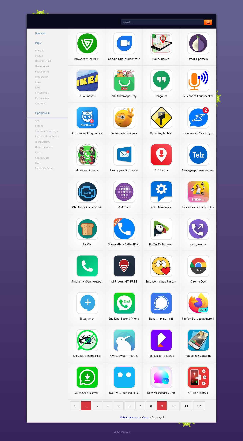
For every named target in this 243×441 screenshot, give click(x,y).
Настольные (42, 66)
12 (199, 406)
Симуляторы (42, 93)
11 (186, 406)
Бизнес (39, 125)
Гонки (38, 82)
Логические (41, 77)
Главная (37, 33)
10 (174, 406)
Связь (38, 152)
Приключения (43, 61)
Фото (38, 163)
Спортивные (42, 98)
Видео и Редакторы (46, 131)
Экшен (39, 55)
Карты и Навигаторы (47, 136)
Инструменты (42, 141)
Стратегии (40, 103)
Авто (37, 120)
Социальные (42, 157)
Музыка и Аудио (44, 168)
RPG (37, 87)
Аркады (39, 50)
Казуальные (42, 71)
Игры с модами (44, 147)
